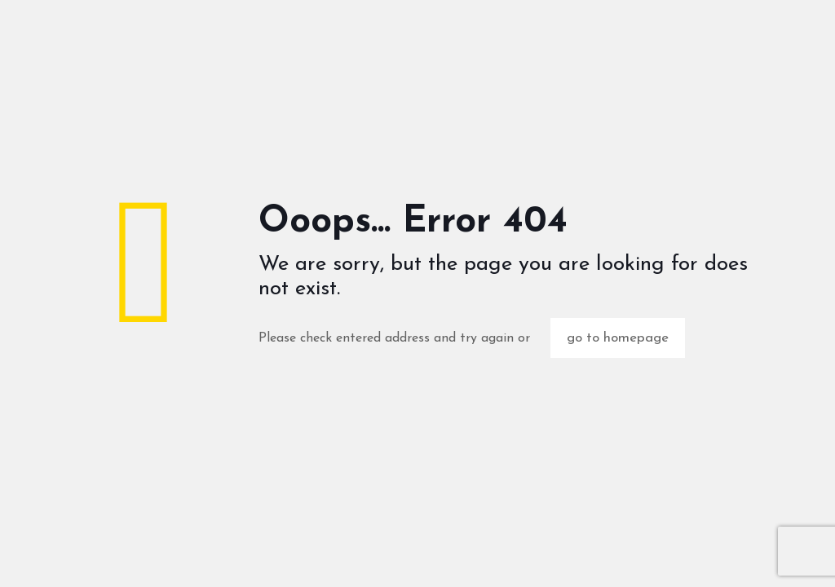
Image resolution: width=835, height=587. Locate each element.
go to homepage (618, 338)
